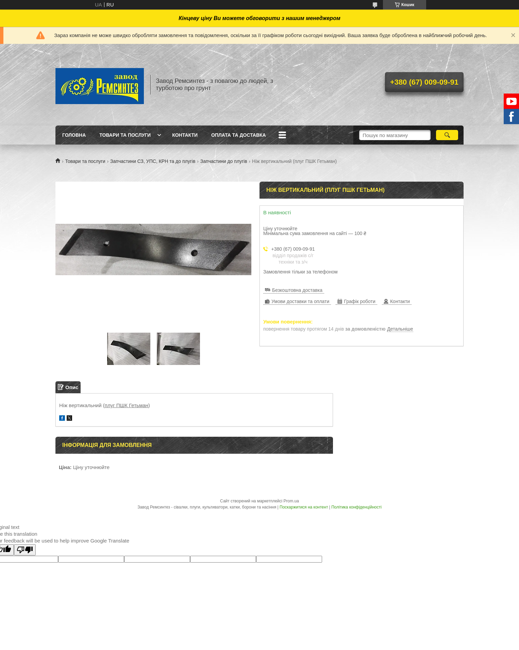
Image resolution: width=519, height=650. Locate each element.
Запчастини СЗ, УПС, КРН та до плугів (152, 161)
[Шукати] (447, 135)
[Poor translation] (25, 549)
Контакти (185, 135)
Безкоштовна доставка (297, 290)
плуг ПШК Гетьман (126, 405)
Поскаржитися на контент (304, 507)
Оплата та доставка (238, 135)
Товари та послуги (125, 135)
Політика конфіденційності (356, 507)
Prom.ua (291, 501)
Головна (74, 135)
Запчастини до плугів (223, 161)
